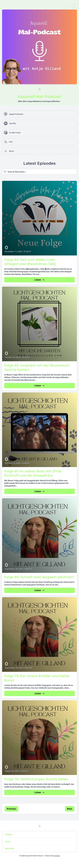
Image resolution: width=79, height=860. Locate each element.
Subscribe (9, 848)
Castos (57, 856)
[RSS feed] (39, 89)
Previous (11, 809)
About (7, 841)
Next (69, 809)
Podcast (8, 834)
